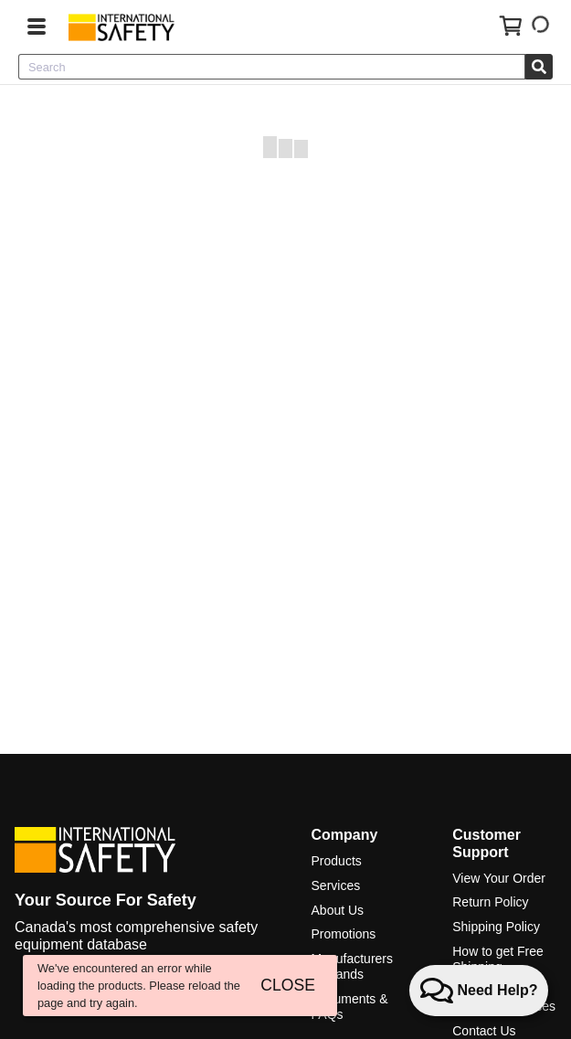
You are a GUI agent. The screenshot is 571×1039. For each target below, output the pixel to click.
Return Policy (490, 902)
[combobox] (271, 67)
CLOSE (287, 985)
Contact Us (483, 1030)
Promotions (344, 934)
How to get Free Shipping (498, 959)
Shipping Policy (496, 926)
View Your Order (498, 878)
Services (336, 885)
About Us (338, 910)
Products (337, 860)
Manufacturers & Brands (352, 966)
